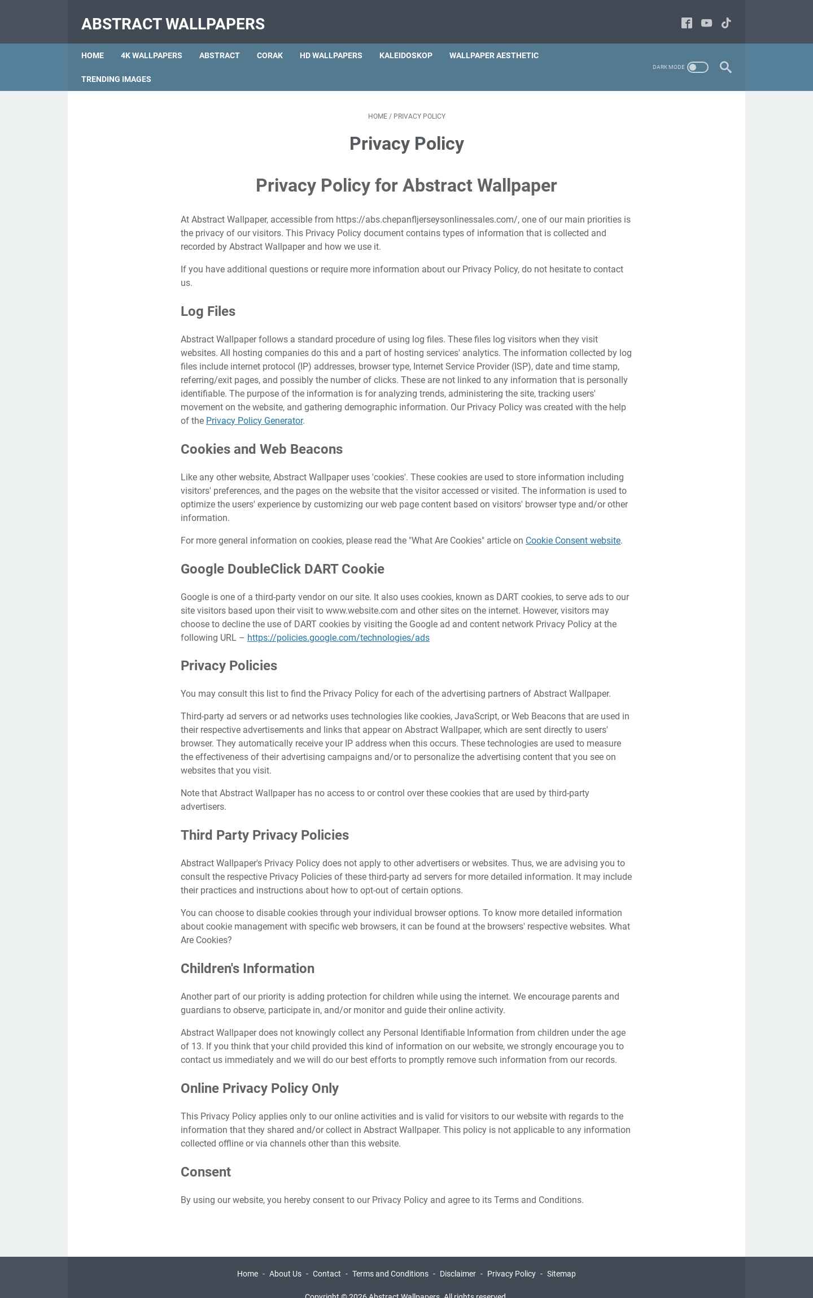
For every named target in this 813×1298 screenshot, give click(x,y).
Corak (277, 39)
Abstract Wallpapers (180, 13)
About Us (285, 1257)
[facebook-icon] (680, 14)
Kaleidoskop (412, 39)
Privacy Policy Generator (254, 404)
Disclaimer (458, 1257)
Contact (327, 1257)
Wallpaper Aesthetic (500, 39)
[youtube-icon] (699, 14)
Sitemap (561, 1257)
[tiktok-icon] (719, 14)
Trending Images (123, 62)
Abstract (226, 39)
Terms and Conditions (390, 1257)
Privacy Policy (511, 1257)
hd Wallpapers (338, 39)
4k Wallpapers (158, 39)
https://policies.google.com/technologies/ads (338, 621)
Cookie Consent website (573, 524)
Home (99, 39)
